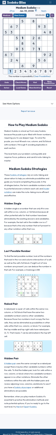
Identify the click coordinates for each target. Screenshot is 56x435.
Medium (6, 15)
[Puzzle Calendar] (36, 10)
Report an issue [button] (28, 111)
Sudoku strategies (18, 175)
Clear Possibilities (42, 76)
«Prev (12, 11)
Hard (18, 406)
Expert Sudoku (30, 406)
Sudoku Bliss (14, 2)
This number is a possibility (20, 76)
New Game (19, 15)
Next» (44, 11)
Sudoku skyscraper (22, 387)
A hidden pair (10, 363)
